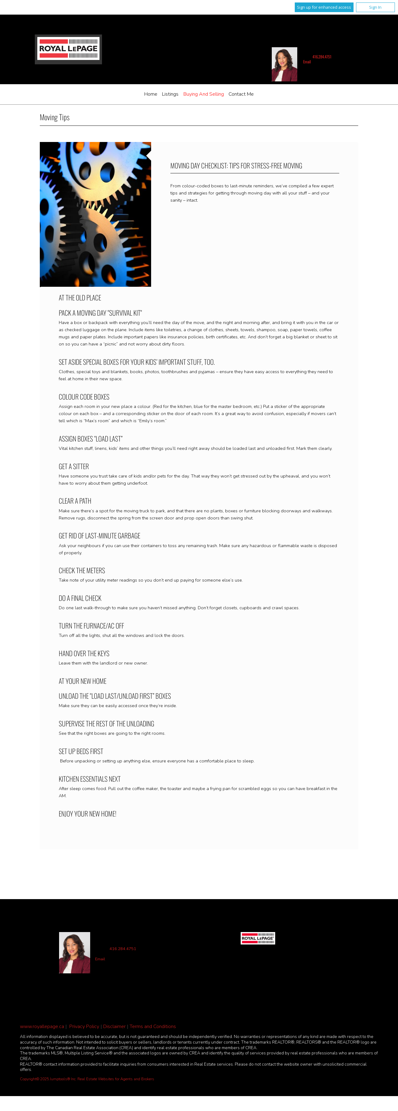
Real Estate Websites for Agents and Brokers (115, 1079)
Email (307, 62)
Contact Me (241, 94)
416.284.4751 (321, 57)
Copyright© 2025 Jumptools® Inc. (48, 1079)
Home (150, 94)
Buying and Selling (203, 94)
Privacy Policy (84, 1026)
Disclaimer (114, 1026)
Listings (170, 94)
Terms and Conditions (153, 1026)
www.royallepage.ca (42, 1026)
